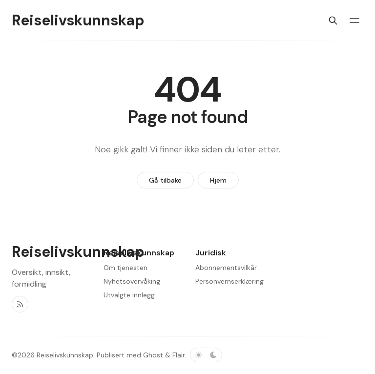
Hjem (218, 180)
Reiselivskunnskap (65, 355)
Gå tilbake (165, 180)
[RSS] (20, 304)
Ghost (153, 355)
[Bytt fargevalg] (206, 355)
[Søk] (333, 20)
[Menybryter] (354, 20)
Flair (178, 355)
